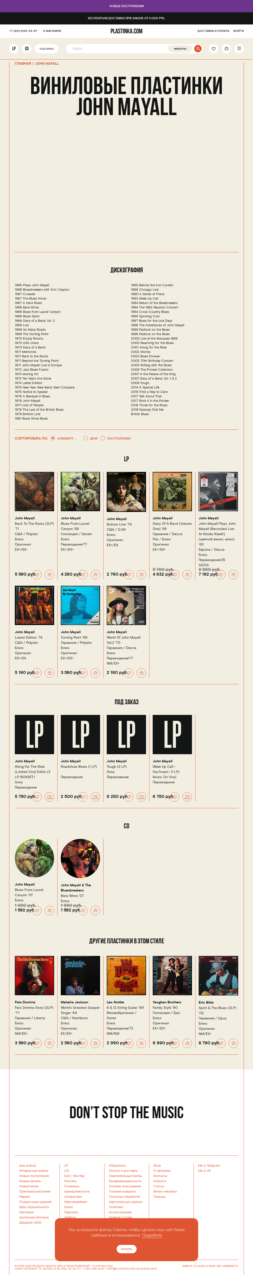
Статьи (158, 1186)
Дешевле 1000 (30, 1223)
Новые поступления (126, 6)
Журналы (71, 1212)
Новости (159, 1181)
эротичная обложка (34, 1217)
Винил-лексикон (165, 1192)
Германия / (167, 534)
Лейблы (70, 1217)
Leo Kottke (115, 1002)
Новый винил (29, 1186)
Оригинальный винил (35, 1192)
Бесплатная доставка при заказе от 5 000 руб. (126, 18)
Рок (155, 539)
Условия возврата (122, 1192)
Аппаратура (73, 1197)
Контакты (160, 1176)
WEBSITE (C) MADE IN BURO (198, 1266)
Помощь (159, 1197)
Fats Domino (25, 1002)
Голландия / (76, 534)
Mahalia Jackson (74, 1002)
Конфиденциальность (125, 1181)
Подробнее (152, 1235)
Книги (68, 1207)
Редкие (24, 1197)
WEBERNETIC (230, 1266)
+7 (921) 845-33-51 (23, 31)
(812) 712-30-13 (70, 1268)
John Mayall (25, 518)
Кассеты (70, 1181)
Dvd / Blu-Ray (74, 1176)
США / (26, 534)
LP (14, 48)
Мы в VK (204, 1171)
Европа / (212, 549)
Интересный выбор (33, 1171)
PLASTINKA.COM (103, 1266)
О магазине (161, 1171)
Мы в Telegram (209, 1166)
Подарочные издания (35, 1202)
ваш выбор (27, 1166)
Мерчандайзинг (75, 1202)
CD (27, 48)
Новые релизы (30, 1181)
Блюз (19, 539)
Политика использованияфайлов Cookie (120, 1212)
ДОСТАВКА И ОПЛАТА (213, 31)
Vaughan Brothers (167, 1002)
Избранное (117, 1166)
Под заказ (47, 49)
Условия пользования (125, 1186)
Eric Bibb (206, 1002)
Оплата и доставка (123, 1171)
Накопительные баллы (125, 1176)
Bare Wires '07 (72, 896)
